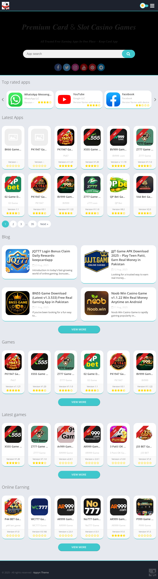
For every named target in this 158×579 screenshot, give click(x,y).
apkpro (4, 564)
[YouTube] (79, 101)
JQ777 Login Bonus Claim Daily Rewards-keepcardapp (51, 257)
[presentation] (3, 101)
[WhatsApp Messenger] (30, 101)
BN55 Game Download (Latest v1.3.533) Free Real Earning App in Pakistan (52, 299)
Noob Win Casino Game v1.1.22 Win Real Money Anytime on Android (129, 299)
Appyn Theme (41, 572)
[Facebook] (127, 101)
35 (32, 225)
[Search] (79, 54)
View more (79, 331)
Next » (44, 225)
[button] (128, 54)
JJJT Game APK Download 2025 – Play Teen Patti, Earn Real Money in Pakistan (130, 259)
